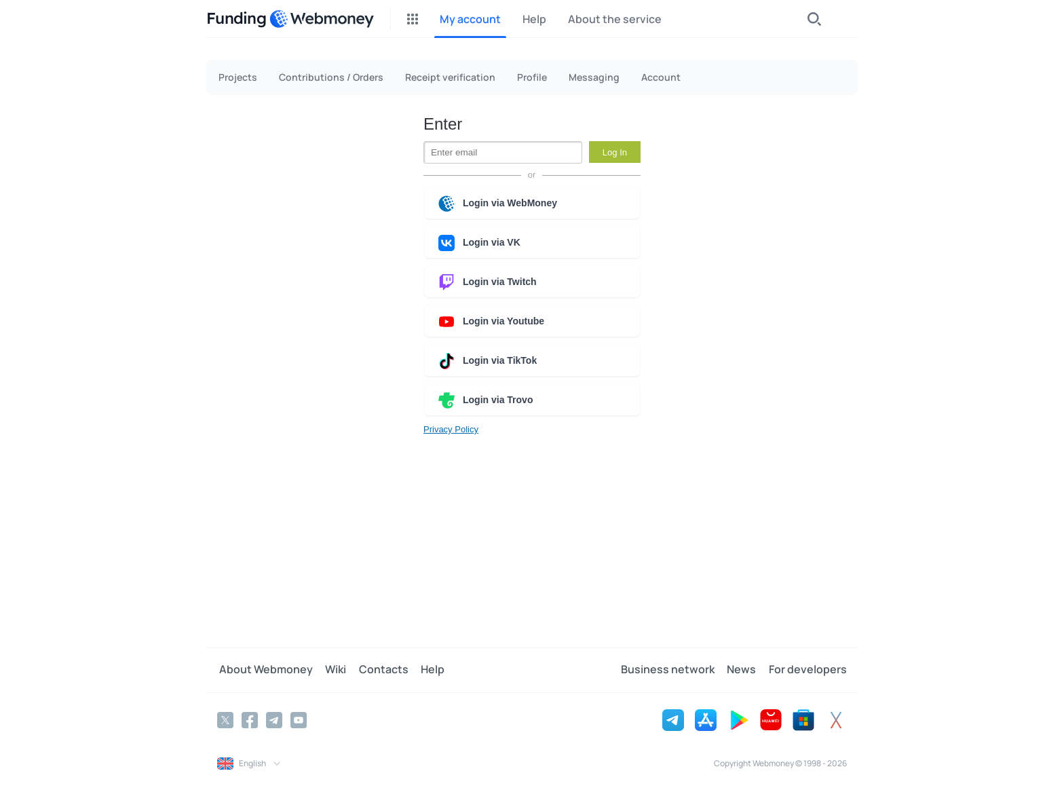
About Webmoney (264, 669)
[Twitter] (225, 719)
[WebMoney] (321, 19)
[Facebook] (250, 719)
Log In (615, 152)
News (743, 669)
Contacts (378, 669)
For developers (808, 669)
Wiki (332, 669)
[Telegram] (274, 719)
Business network (671, 669)
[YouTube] (298, 719)
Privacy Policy (450, 429)
